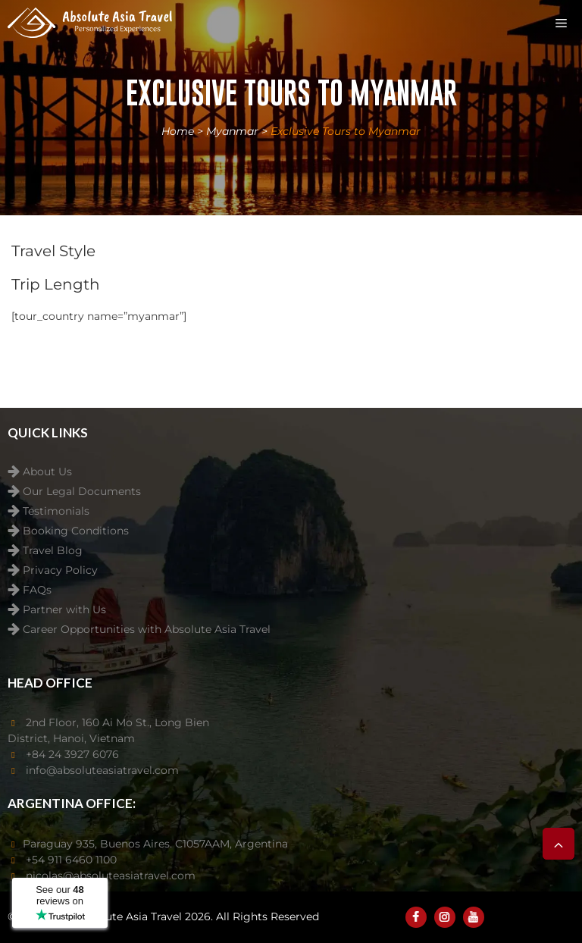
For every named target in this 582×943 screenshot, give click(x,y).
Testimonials (56, 511)
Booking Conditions (76, 531)
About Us (47, 471)
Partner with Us (64, 609)
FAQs (37, 590)
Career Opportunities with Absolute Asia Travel (147, 629)
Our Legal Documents (82, 491)
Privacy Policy (60, 570)
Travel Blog (53, 550)
